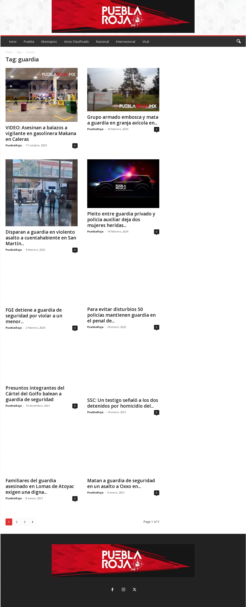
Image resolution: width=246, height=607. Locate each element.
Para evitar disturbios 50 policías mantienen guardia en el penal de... (121, 315)
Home (9, 52)
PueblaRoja (14, 145)
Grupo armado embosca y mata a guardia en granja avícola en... (122, 120)
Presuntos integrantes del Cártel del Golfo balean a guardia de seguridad (35, 394)
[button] (238, 41)
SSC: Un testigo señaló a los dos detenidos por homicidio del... (122, 403)
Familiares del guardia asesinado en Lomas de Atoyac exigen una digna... (40, 486)
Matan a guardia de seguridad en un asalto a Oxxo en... (121, 483)
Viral (145, 41)
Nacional (102, 41)
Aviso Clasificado (76, 41)
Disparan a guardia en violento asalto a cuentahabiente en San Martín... (41, 238)
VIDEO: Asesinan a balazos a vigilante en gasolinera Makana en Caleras (41, 133)
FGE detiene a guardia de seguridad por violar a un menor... (34, 316)
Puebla (29, 41)
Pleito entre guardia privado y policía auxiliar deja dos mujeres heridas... (121, 219)
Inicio (13, 41)
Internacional (125, 41)
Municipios (49, 41)
